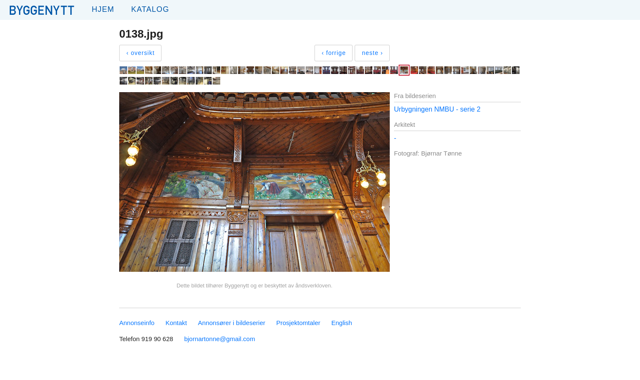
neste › (372, 52)
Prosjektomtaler (298, 322)
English (341, 322)
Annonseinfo (136, 322)
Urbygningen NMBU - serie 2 (437, 109)
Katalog (150, 9)
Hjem (103, 9)
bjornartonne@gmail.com (219, 338)
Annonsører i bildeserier (231, 322)
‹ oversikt (140, 52)
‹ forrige (334, 52)
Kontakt (176, 322)
